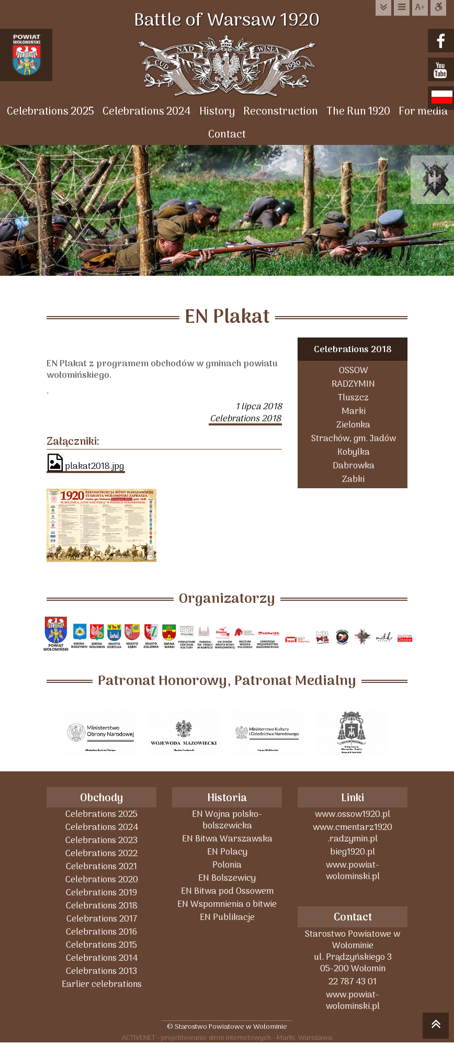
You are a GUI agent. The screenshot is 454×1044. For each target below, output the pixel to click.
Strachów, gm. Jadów (353, 438)
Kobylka (353, 451)
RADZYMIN (353, 383)
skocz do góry (436, 1027)
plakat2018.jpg (86, 463)
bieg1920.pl (352, 851)
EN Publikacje (227, 917)
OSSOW (353, 370)
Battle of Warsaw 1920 (227, 21)
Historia (227, 798)
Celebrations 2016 (101, 931)
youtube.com (442, 70)
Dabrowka (353, 465)
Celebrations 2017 (101, 918)
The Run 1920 (358, 111)
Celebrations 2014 (102, 957)
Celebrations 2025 (50, 111)
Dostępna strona (438, 8)
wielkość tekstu (420, 8)
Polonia (227, 864)
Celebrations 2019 (101, 892)
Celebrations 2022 (101, 853)
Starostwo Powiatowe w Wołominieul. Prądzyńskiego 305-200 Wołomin (352, 951)
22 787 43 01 (352, 981)
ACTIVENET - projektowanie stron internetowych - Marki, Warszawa (227, 1037)
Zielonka (353, 424)
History (217, 111)
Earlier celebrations (102, 984)
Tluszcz (353, 397)
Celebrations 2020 (101, 879)
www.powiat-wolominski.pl (353, 870)
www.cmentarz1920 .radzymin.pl (352, 833)
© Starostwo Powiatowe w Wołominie (227, 1026)
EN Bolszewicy (227, 877)
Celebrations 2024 (147, 111)
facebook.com (442, 41)
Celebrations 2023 (101, 840)
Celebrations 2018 (353, 350)
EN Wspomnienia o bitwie (227, 904)
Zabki (353, 479)
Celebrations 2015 (101, 944)
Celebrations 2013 (101, 971)
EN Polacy (227, 851)
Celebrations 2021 (101, 866)
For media (423, 111)
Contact (227, 134)
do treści (383, 8)
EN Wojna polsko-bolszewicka (227, 819)
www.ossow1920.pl (352, 814)
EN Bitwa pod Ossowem (227, 890)
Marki (354, 411)
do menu (402, 8)
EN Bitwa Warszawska (227, 838)
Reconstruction (280, 111)
